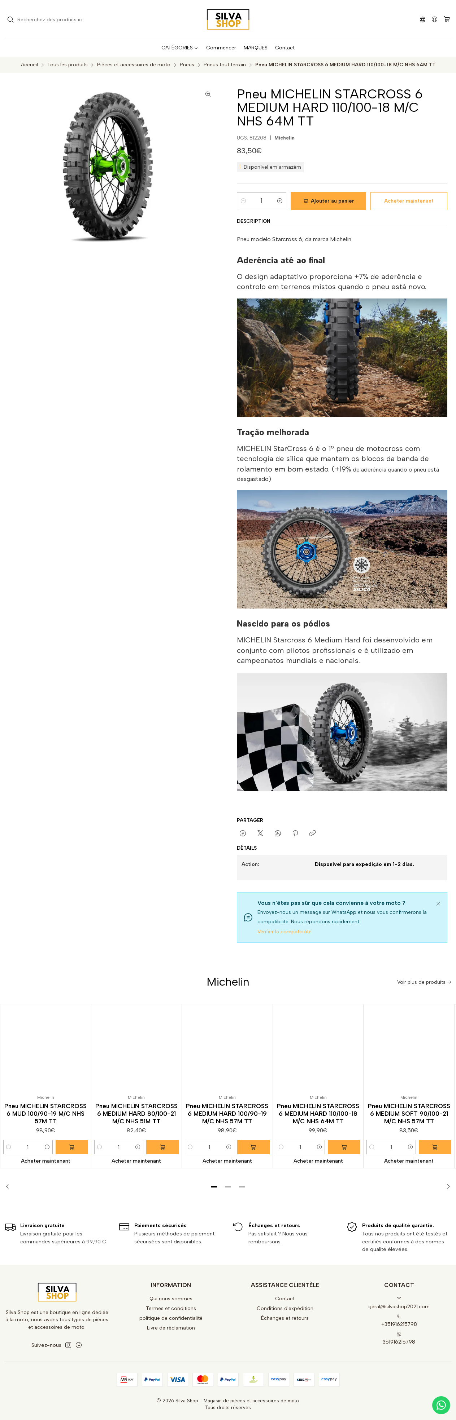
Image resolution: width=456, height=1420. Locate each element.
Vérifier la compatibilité (284, 932)
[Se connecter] (434, 19)
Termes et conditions (171, 1308)
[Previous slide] (9, 1186)
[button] (214, 1186)
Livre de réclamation (171, 1328)
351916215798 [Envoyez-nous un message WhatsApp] (399, 1338)
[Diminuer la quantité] (243, 201)
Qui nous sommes (170, 1299)
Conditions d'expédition (285, 1308)
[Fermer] (438, 903)
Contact (285, 1299)
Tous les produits (67, 64)
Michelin (284, 138)
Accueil (29, 64)
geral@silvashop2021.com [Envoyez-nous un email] (399, 1303)
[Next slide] (446, 1186)
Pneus (187, 64)
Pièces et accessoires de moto (133, 64)
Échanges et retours (285, 1318)
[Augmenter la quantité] (280, 201)
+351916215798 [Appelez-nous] (399, 1320)
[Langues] (422, 19)
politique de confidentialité (171, 1318)
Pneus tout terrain (225, 64)
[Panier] (447, 20)
